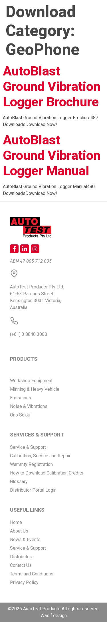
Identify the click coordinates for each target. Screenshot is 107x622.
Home (16, 522)
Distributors (22, 556)
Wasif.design (54, 615)
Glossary (19, 481)
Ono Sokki (20, 415)
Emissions (20, 397)
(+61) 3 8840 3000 (28, 334)
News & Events (25, 539)
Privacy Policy (24, 582)
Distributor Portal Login (33, 490)
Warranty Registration (31, 464)
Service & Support (28, 447)
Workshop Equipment (31, 380)
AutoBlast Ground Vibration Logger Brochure (51, 86)
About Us (19, 531)
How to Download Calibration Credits (46, 473)
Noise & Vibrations (28, 406)
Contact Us (21, 565)
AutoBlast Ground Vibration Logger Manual (51, 155)
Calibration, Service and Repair (40, 455)
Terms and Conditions (31, 574)
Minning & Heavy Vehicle (34, 389)
